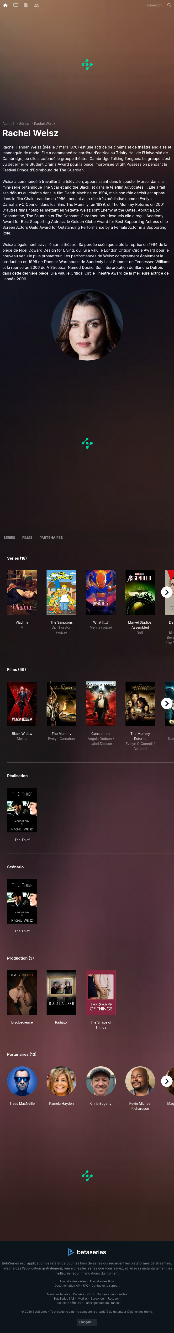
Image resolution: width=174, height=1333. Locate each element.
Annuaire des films (102, 1281)
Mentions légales (58, 1294)
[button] (22, 1088)
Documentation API (67, 1285)
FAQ (85, 1285)
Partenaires (51, 538)
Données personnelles (112, 1294)
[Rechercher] (169, 5)
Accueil (8, 124)
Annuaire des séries (72, 1281)
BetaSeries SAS (63, 1298)
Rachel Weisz (44, 124)
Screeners (98, 1298)
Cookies (78, 1294)
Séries (24, 124)
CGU (90, 1294)
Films (27, 538)
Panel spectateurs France (101, 1303)
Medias (83, 1298)
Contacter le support (106, 1285)
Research (114, 1298)
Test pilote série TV (68, 1303)
